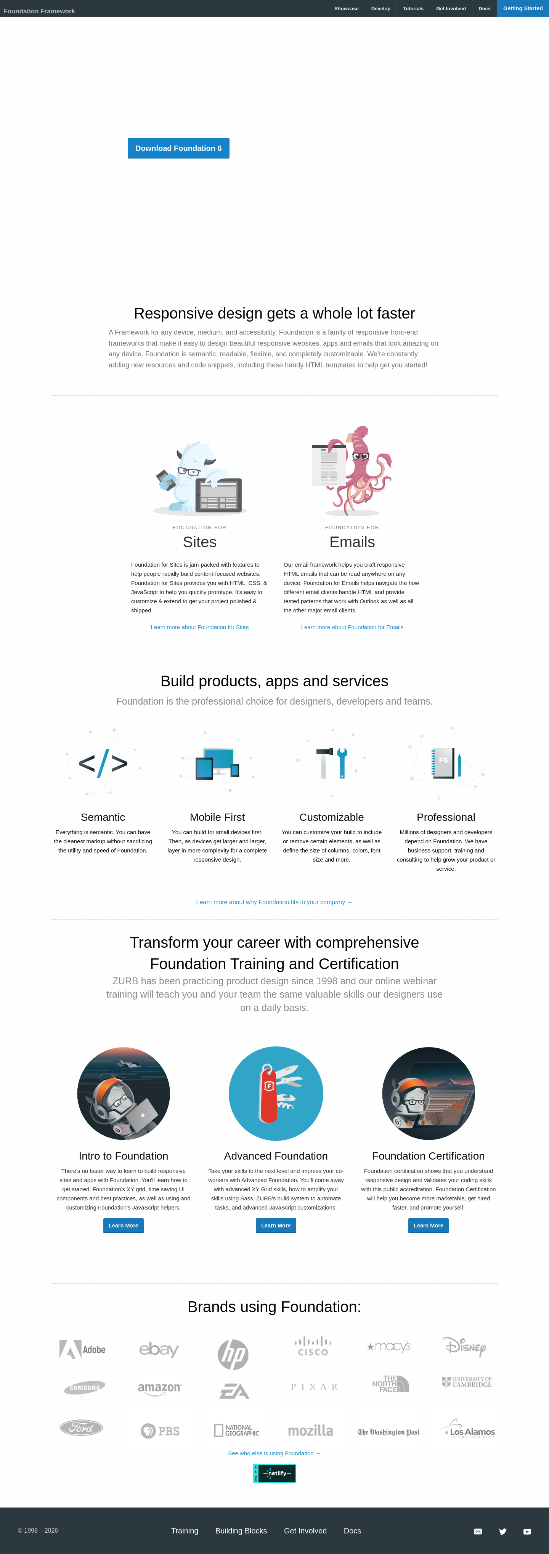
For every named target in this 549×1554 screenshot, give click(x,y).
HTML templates (330, 365)
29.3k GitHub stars (156, 169)
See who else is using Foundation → (274, 1453)
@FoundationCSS (156, 178)
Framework (132, 332)
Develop (381, 8)
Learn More (123, 1225)
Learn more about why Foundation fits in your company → (274, 902)
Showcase (346, 8)
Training (185, 1531)
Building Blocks (241, 1531)
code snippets (212, 365)
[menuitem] (346, 8)
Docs (484, 8)
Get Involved (451, 8)
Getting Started (523, 8)
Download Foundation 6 (178, 148)
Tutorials (413, 8)
